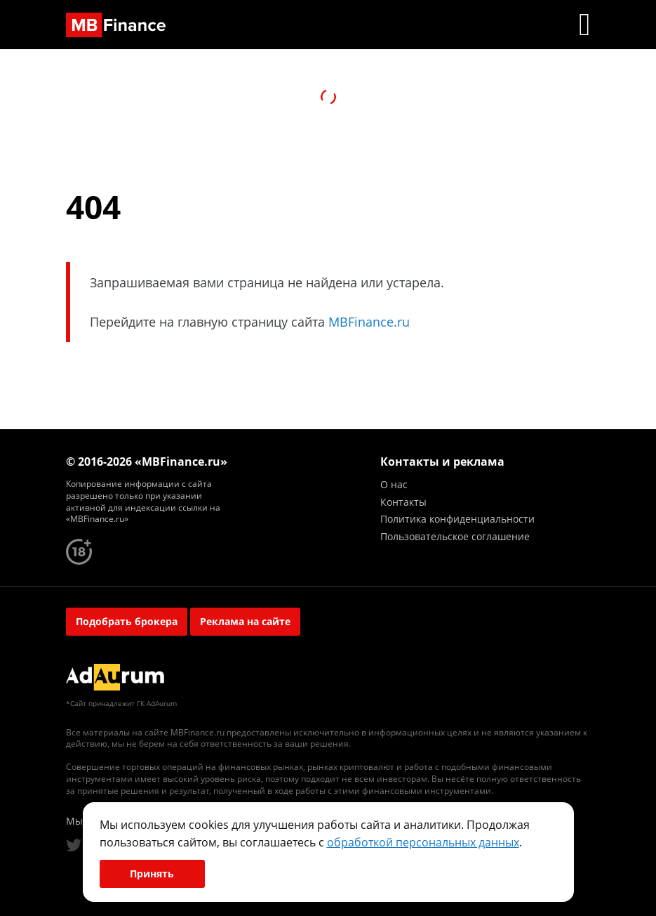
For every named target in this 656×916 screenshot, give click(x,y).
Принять (152, 873)
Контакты (403, 502)
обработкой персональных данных (423, 842)
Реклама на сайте (245, 621)
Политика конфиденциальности (457, 518)
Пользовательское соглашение (455, 536)
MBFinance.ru (369, 321)
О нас (394, 484)
